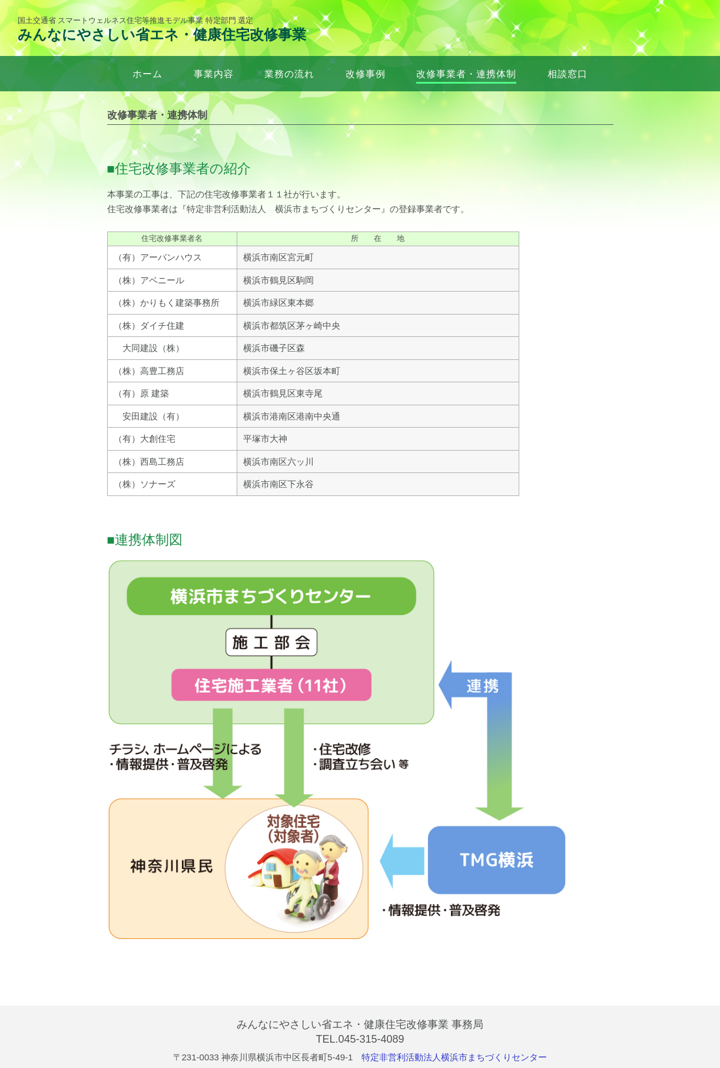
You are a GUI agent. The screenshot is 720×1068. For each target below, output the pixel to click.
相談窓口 (568, 73)
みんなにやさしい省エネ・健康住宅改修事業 (162, 34)
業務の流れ (289, 73)
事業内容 (214, 73)
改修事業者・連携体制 (466, 73)
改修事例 (366, 73)
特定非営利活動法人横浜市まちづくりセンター (454, 1057)
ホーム (147, 73)
